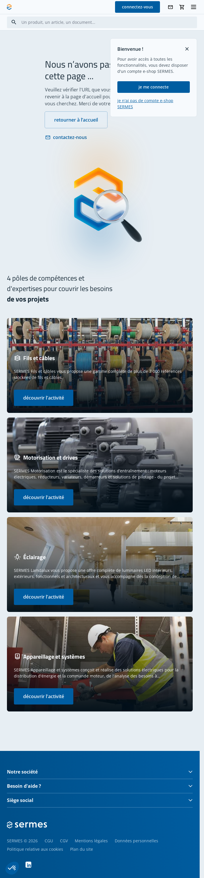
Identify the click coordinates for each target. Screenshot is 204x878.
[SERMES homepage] (9, 7)
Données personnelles (136, 840)
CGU (49, 840)
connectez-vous (137, 7)
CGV (64, 840)
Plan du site (81, 849)
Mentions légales (91, 840)
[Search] (14, 22)
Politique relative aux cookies (35, 849)
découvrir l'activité (43, 398)
